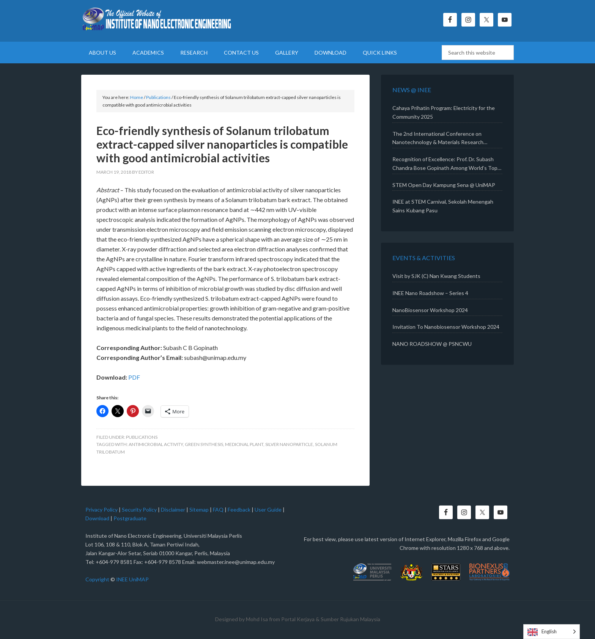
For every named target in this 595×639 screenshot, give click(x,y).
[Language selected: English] (551, 631)
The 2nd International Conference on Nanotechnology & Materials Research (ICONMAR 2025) (437, 138)
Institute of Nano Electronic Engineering (157, 21)
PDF (134, 377)
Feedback (239, 509)
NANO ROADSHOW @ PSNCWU (432, 344)
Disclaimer (173, 509)
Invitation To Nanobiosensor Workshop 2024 (445, 326)
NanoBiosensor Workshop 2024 (430, 310)
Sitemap (199, 509)
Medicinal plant (244, 444)
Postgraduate (129, 518)
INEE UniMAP (132, 579)
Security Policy (139, 509)
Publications (141, 437)
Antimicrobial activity (156, 444)
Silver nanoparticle (289, 444)
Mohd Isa (257, 619)
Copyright (97, 579)
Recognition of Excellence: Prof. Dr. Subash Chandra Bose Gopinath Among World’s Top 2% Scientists (444, 164)
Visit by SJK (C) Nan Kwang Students (436, 276)
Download (97, 518)
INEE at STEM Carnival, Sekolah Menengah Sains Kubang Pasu (442, 206)
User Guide (268, 509)
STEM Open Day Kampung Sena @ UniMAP (443, 185)
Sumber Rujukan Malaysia (350, 619)
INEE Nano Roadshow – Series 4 (430, 293)
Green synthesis (204, 444)
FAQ (218, 509)
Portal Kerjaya (298, 619)
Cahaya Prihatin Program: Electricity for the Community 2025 (443, 112)
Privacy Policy (101, 509)
